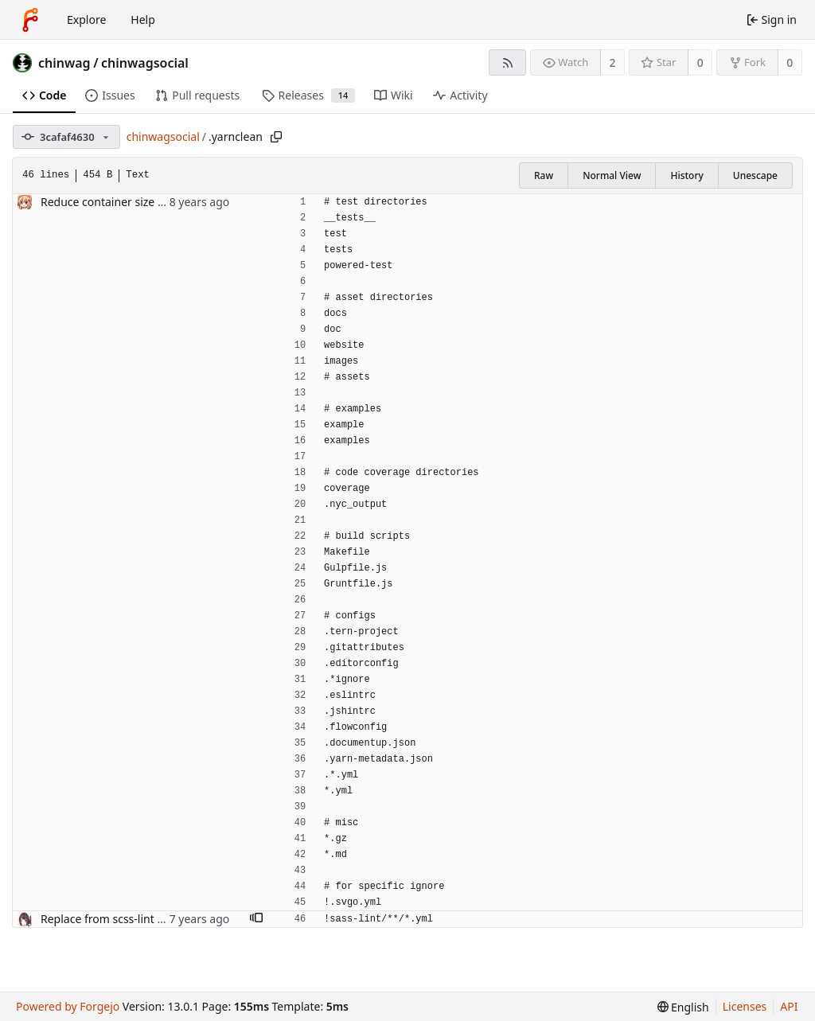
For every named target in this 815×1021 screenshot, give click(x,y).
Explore (86, 19)
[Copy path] (276, 137)
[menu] (683, 1007)
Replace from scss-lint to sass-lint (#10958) (151, 918)
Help (143, 19)
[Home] (30, 20)
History (686, 175)
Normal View (612, 175)
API (788, 1006)
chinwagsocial (145, 63)
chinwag (64, 63)
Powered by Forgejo (67, 1006)
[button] (256, 919)
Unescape (755, 175)
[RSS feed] (507, 62)
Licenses (745, 1006)
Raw (543, 175)
